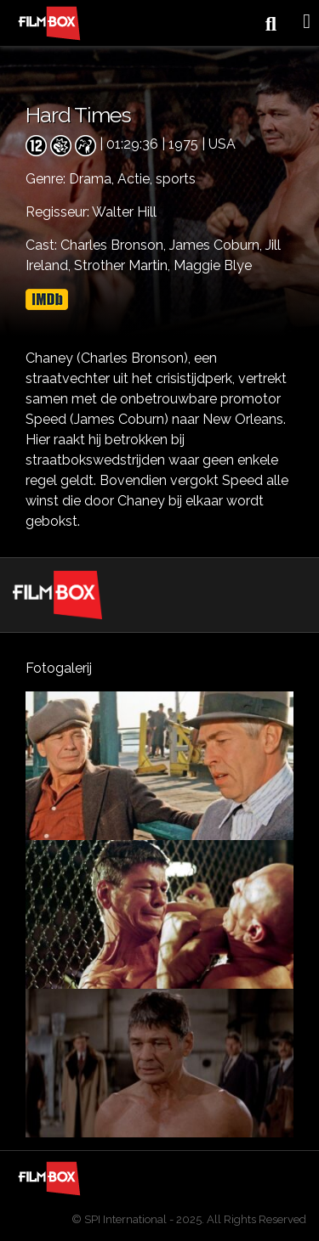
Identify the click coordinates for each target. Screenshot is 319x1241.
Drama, (93, 179)
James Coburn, (217, 245)
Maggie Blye (213, 265)
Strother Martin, (124, 265)
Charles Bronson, (114, 245)
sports (176, 179)
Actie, (136, 179)
